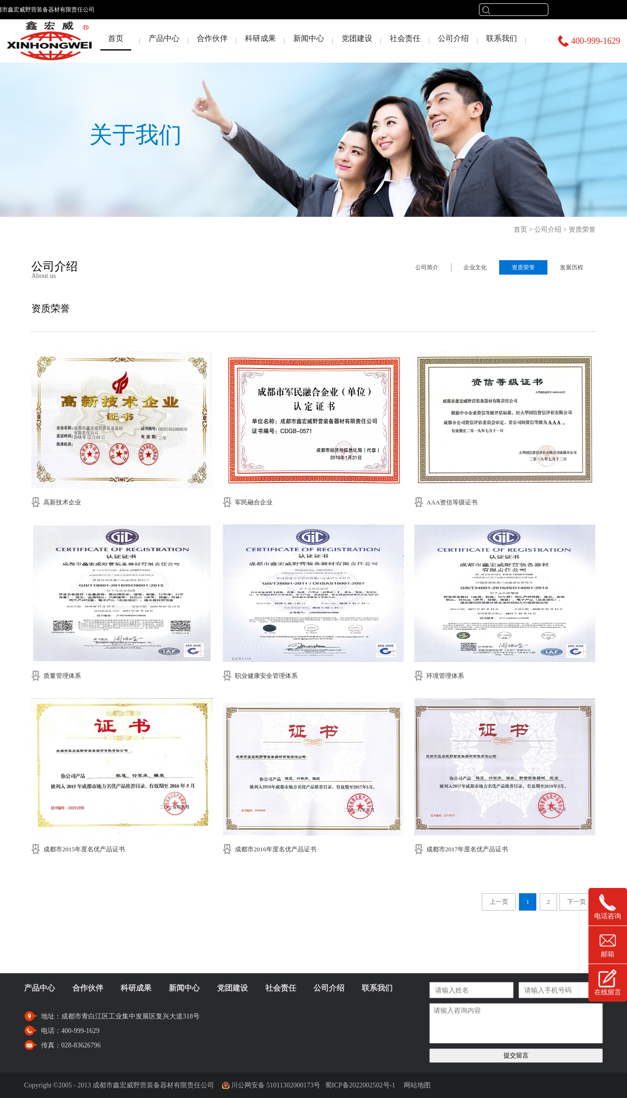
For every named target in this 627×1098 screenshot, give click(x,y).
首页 (115, 38)
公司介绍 (547, 229)
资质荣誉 (582, 229)
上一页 (499, 901)
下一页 (576, 901)
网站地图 (415, 1085)
